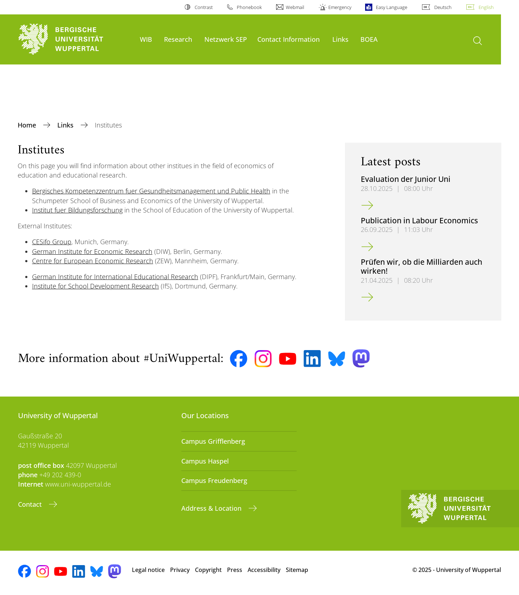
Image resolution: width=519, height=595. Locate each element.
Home (28, 125)
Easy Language (391, 7)
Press (234, 570)
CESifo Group (51, 241)
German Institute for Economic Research (92, 251)
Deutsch (443, 7)
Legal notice (148, 570)
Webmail (295, 7)
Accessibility (264, 570)
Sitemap (297, 570)
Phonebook (249, 7)
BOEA (369, 39)
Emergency (339, 7)
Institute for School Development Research (95, 286)
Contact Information (288, 39)
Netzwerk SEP (225, 39)
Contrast (204, 7)
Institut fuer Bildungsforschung (77, 210)
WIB (146, 39)
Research (178, 39)
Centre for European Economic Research (92, 260)
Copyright (208, 570)
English (486, 7)
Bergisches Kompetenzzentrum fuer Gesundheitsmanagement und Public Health (151, 191)
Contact (31, 504)
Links (340, 39)
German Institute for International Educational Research (115, 276)
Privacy (180, 570)
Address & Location (212, 508)
